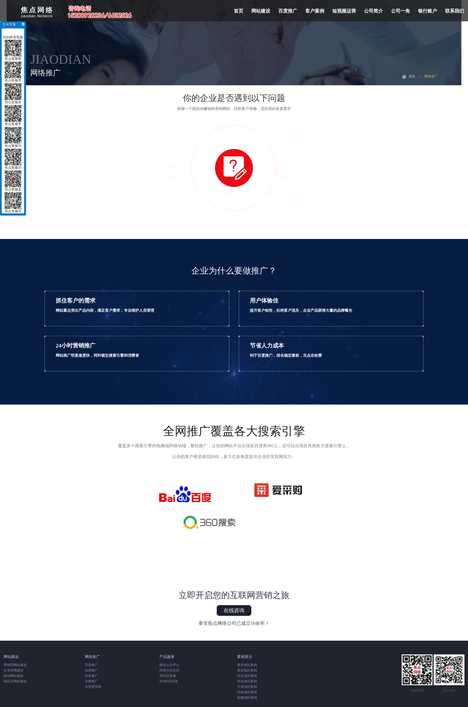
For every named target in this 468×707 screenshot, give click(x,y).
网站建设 (260, 11)
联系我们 (454, 11)
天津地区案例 (247, 687)
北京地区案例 (247, 676)
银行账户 (427, 11)
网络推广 (431, 76)
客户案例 (314, 11)
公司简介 (373, 11)
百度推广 (287, 11)
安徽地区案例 (247, 697)
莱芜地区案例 (247, 670)
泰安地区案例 (247, 665)
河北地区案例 (247, 681)
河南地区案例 (247, 692)
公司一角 (400, 11)
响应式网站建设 (15, 681)
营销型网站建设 (15, 665)
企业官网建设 (13, 670)
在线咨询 (234, 610)
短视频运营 (344, 11)
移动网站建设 (13, 676)
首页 (238, 11)
